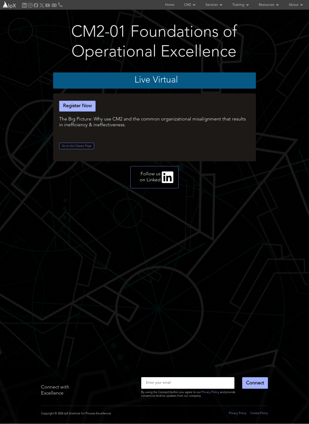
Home (169, 5)
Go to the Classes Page (76, 146)
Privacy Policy (210, 392)
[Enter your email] (187, 383)
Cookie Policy (259, 413)
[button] (190, 5)
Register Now (77, 106)
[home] (9, 4)
